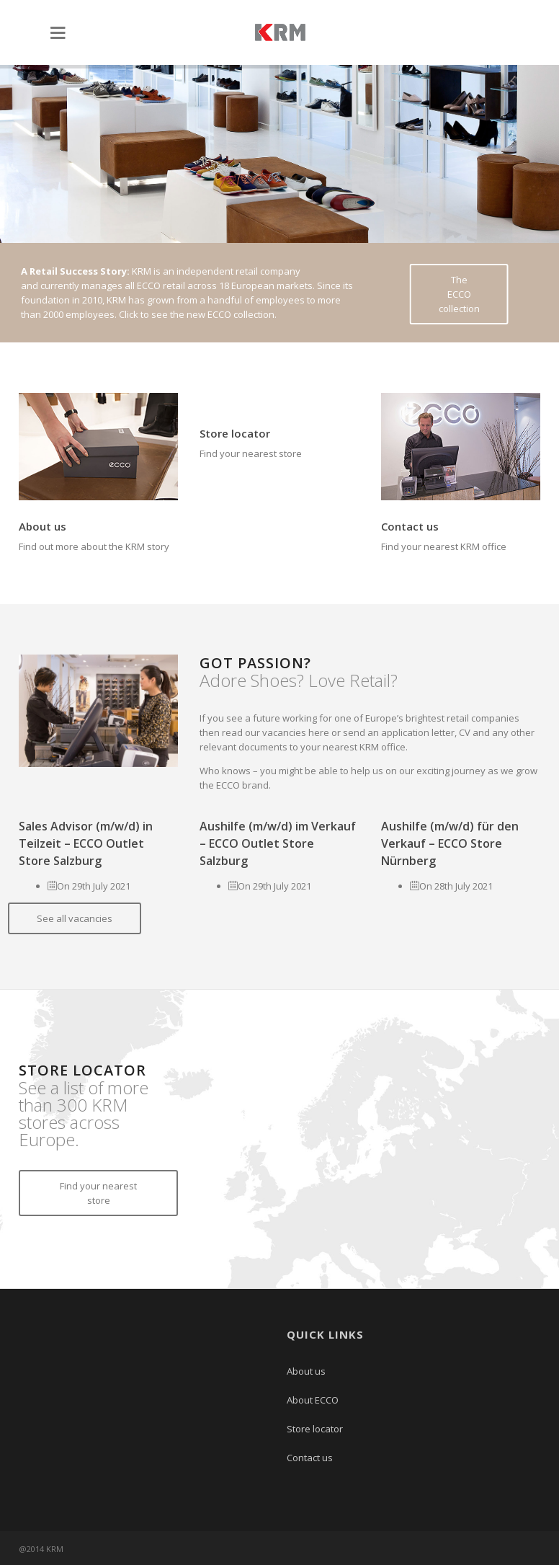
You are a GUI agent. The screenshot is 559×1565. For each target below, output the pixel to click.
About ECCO (313, 1399)
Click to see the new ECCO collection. (198, 314)
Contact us (410, 526)
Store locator (235, 433)
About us (42, 526)
